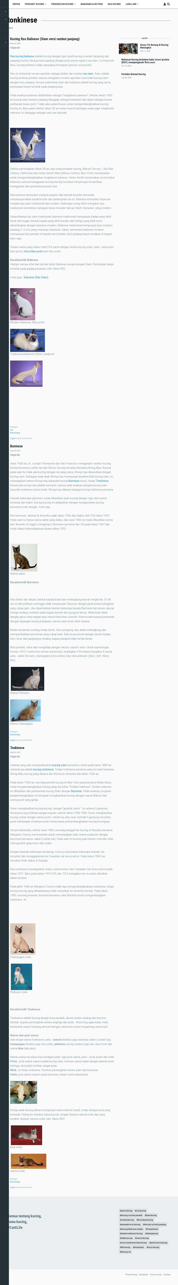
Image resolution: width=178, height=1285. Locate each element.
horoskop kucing (147, 1220)
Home (10, 28)
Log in (12, 438)
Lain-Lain (131, 4)
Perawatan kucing (62, 4)
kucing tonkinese (43, 769)
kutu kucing (153, 1216)
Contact (166, 1277)
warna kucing (144, 1240)
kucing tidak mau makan (133, 1230)
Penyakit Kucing (34, 4)
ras (11, 430)
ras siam (88, 73)
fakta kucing (127, 1240)
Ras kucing (114, 4)
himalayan (161, 1249)
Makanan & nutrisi (92, 4)
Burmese (73, 481)
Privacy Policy (131, 1277)
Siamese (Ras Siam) (36, 277)
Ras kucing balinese (22, 56)
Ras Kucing (15, 433)
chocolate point (33, 251)
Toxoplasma (154, 1230)
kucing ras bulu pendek (132, 1216)
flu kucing (147, 1249)
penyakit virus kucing (131, 1225)
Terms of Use (156, 1277)
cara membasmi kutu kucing (135, 1245)
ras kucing (142, 1211)
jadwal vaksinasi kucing (133, 1235)
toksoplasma (154, 1235)
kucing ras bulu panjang (157, 1225)
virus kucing (127, 1254)
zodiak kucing (128, 1220)
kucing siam (59, 765)
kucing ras (142, 1254)
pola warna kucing (130, 1249)
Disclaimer (143, 1277)
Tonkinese (102, 481)
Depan (16, 4)
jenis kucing (127, 1211)
